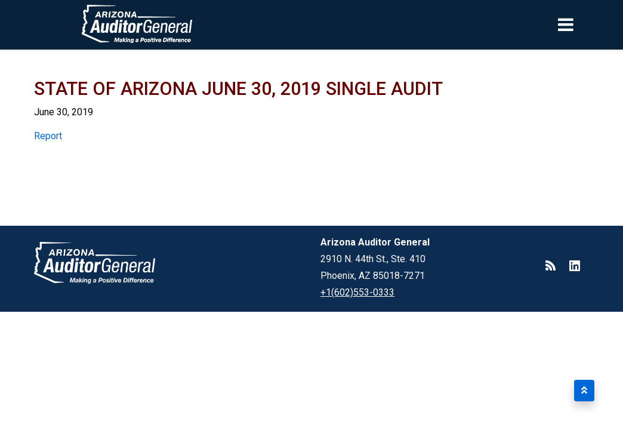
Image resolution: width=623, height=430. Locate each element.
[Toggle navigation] (586, 24)
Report (48, 136)
